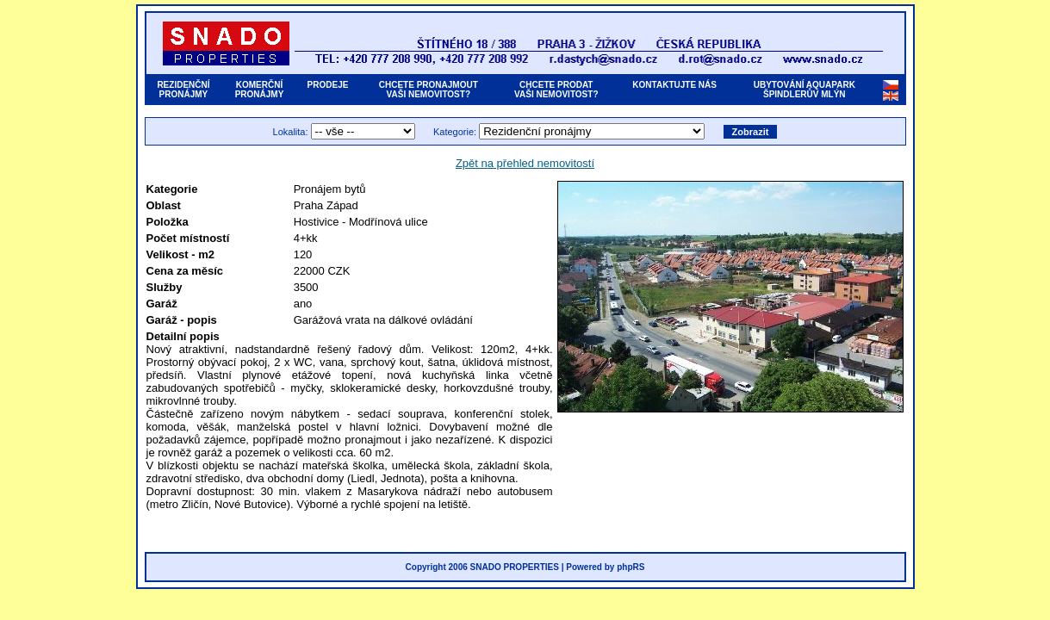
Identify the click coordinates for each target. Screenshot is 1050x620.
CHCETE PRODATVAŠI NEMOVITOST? (556, 89)
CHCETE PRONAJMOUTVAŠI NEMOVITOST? (428, 89)
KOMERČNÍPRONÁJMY (259, 89)
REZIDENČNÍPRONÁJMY (183, 89)
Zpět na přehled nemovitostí (525, 163)
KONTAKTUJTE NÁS (674, 89)
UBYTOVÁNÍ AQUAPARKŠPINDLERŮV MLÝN (804, 89)
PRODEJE (328, 89)
